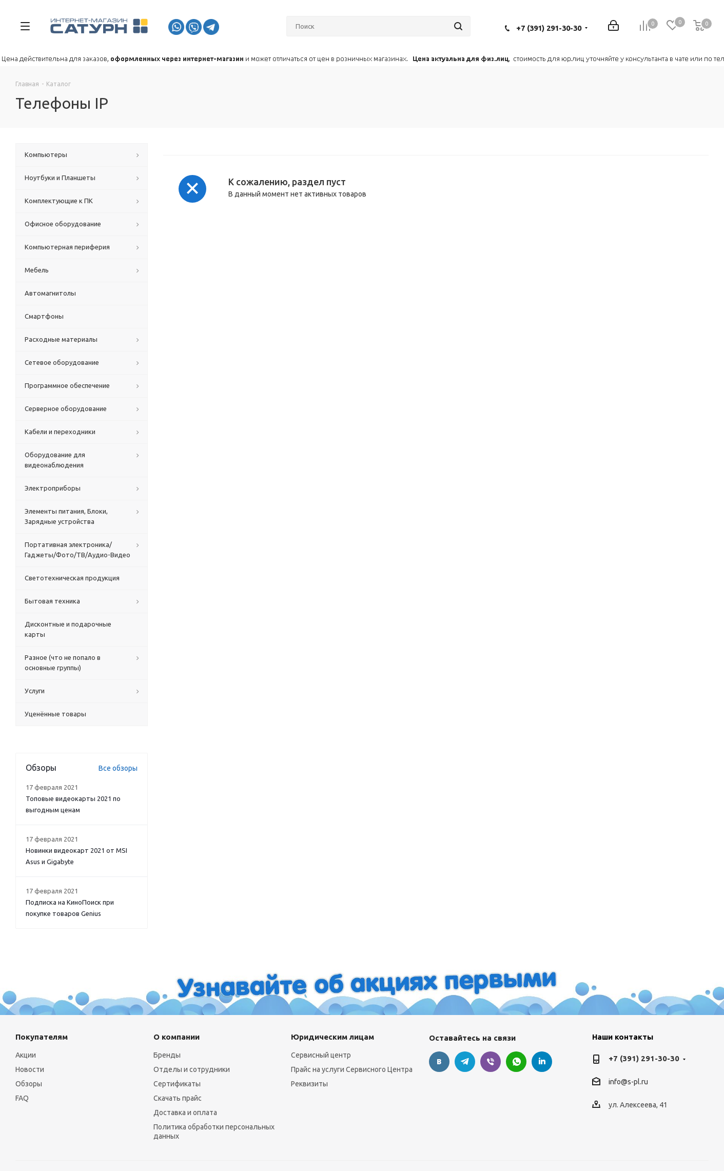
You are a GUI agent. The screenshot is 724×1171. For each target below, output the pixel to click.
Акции (25, 1055)
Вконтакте (439, 1061)
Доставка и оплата (185, 1112)
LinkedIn (542, 1061)
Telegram (465, 1061)
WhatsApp (516, 1061)
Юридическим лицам (332, 1036)
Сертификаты (177, 1084)
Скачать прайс (177, 1098)
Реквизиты (309, 1084)
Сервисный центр (321, 1055)
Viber (490, 1061)
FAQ (22, 1098)
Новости (29, 1069)
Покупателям (41, 1036)
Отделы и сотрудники (191, 1069)
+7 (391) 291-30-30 (548, 28)
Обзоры (28, 1084)
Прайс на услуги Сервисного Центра (352, 1069)
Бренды (167, 1055)
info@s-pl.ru (628, 1082)
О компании (176, 1036)
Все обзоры (118, 768)
